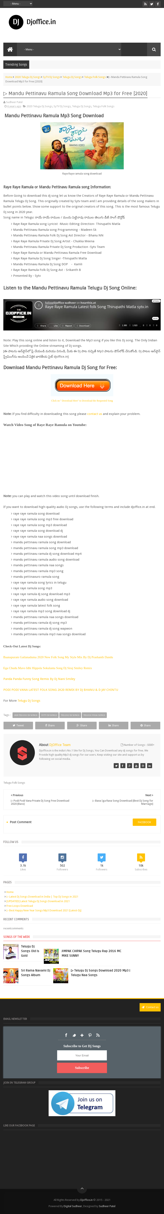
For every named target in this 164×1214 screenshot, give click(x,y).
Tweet (18, 725)
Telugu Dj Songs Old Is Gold (30, 951)
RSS (97, 1035)
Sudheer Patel (107, 1206)
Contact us (150, 1007)
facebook (144, 822)
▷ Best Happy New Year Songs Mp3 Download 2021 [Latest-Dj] (43, 910)
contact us (94, 414)
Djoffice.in (86, 1199)
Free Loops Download (19, 905)
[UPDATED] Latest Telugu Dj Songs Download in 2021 (38, 901)
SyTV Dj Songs (62, 106)
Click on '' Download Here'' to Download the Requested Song (82, 400)
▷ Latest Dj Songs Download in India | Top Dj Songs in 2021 (42, 896)
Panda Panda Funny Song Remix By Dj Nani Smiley (39, 679)
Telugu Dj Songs (81, 106)
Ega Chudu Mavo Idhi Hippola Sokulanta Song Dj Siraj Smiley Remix (48, 668)
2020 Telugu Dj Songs (39, 106)
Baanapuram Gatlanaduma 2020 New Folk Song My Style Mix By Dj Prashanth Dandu (58, 657)
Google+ (82, 1035)
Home (10, 892)
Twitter (74, 1035)
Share (50, 725)
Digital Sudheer (73, 1206)
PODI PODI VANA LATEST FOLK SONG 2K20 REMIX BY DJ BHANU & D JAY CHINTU (61, 690)
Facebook (66, 1035)
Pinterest (89, 1035)
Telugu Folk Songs (103, 106)
